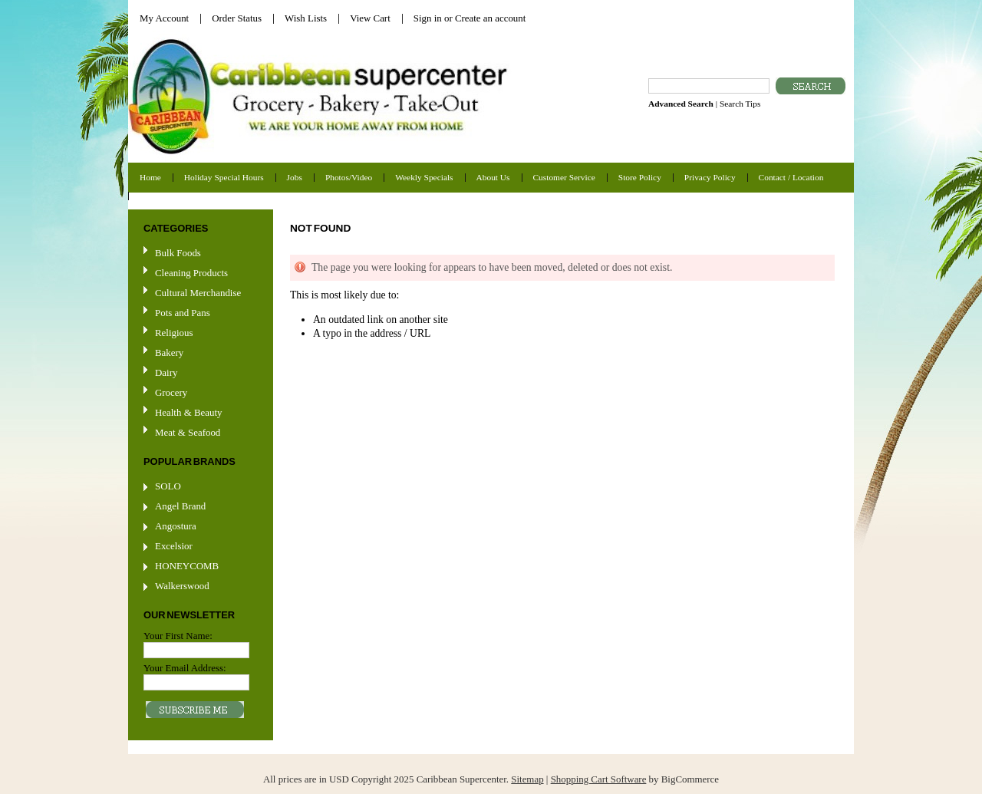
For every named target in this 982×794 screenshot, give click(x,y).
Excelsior (174, 546)
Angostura (175, 526)
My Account (164, 18)
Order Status (237, 18)
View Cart (370, 18)
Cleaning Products (191, 272)
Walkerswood (182, 585)
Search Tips (740, 103)
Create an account (490, 18)
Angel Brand (180, 506)
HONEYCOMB (187, 566)
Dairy (166, 372)
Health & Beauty (188, 412)
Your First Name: (178, 635)
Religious (174, 332)
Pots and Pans (182, 312)
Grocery (198, 393)
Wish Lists (306, 18)
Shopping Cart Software (599, 779)
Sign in (428, 18)
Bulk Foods (178, 253)
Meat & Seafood (187, 432)
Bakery (169, 352)
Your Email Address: (184, 668)
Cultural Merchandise (198, 292)
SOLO (168, 486)
